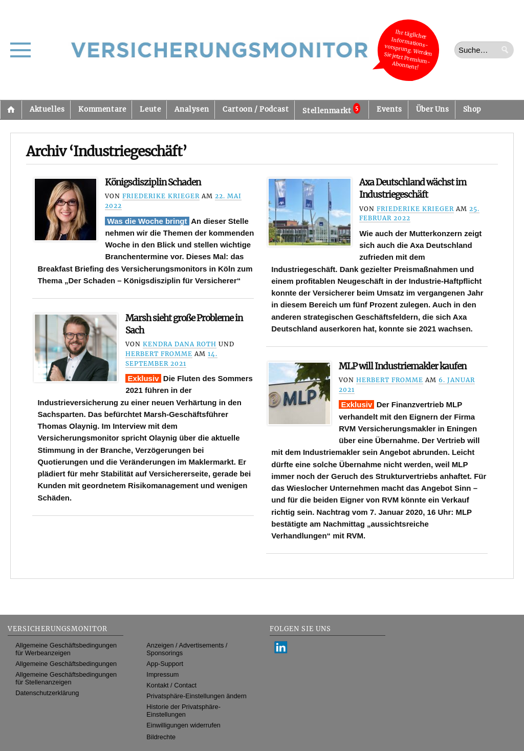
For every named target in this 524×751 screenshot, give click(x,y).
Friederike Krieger (161, 196)
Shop (472, 109)
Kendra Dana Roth (179, 344)
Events (389, 109)
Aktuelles (47, 109)
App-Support (164, 663)
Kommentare (102, 109)
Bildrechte (161, 737)
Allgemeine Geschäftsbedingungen (66, 663)
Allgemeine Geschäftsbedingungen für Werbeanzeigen (66, 649)
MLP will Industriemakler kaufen (402, 366)
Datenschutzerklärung (47, 693)
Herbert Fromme (158, 354)
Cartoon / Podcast (256, 109)
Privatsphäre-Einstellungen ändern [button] (196, 696)
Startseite (11, 109)
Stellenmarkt (331, 109)
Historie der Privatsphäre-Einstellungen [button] (183, 710)
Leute (150, 109)
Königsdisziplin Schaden (153, 182)
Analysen (191, 109)
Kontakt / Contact (171, 685)
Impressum (162, 674)
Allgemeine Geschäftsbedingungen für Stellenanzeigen (66, 678)
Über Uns (432, 109)
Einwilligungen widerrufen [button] (183, 725)
